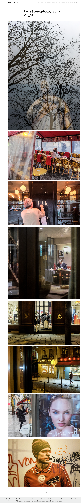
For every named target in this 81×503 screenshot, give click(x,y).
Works (42, 2)
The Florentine (64, 2)
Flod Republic (70, 2)
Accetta (56, 501)
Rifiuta (60, 501)
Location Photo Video (56, 2)
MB (38, 2)
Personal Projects (47, 2)
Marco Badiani (13, 2)
